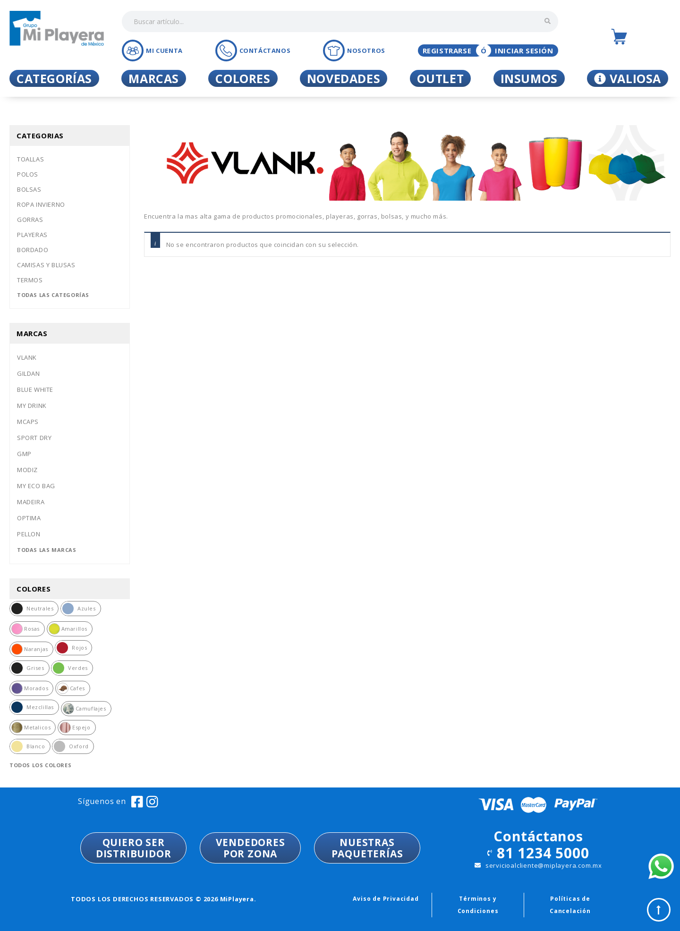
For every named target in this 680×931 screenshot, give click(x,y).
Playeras (32, 234)
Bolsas (29, 189)
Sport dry (34, 437)
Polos (27, 174)
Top (659, 910)
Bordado (32, 249)
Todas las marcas (46, 549)
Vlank (27, 357)
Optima (29, 518)
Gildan (28, 373)
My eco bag (36, 486)
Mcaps (28, 421)
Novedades (343, 78)
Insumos (529, 78)
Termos (30, 280)
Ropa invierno (41, 204)
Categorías (54, 78)
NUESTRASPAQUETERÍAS (367, 848)
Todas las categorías (53, 294)
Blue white (35, 389)
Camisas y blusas (46, 265)
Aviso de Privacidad (385, 899)
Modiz (27, 470)
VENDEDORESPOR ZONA (250, 848)
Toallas (30, 159)
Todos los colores (40, 765)
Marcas (153, 78)
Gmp (24, 453)
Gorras (30, 219)
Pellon (29, 534)
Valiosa (627, 78)
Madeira (30, 502)
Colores (242, 78)
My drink (32, 405)
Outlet (440, 78)
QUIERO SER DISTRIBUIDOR (133, 848)
